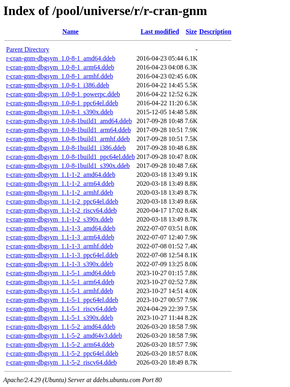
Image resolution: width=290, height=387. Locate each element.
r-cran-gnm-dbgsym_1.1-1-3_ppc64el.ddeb (62, 255)
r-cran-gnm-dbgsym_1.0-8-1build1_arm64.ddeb (68, 129)
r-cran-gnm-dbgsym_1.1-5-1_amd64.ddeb (60, 273)
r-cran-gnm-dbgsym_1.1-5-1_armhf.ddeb (59, 290)
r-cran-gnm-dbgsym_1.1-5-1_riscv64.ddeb (61, 308)
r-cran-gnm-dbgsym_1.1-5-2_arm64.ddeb (60, 344)
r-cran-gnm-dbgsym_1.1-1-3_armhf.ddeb (59, 246)
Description (215, 31)
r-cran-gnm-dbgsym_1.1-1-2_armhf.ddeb (59, 192)
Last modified (160, 31)
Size (191, 31)
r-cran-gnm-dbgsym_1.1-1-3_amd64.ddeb (60, 228)
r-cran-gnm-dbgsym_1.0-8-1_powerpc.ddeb (63, 94)
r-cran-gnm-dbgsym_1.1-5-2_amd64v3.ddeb (64, 335)
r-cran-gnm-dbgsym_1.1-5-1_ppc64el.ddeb (62, 299)
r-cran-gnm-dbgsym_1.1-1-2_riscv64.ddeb (61, 210)
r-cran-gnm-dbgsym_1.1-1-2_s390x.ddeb (59, 219)
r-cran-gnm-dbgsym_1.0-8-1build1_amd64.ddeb (69, 120)
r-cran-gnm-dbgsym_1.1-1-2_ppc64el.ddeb (62, 201)
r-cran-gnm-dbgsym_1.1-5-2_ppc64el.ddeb (62, 353)
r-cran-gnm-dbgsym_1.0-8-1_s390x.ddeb (59, 112)
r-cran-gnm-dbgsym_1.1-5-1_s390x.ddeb (59, 317)
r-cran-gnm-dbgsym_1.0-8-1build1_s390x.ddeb (68, 165)
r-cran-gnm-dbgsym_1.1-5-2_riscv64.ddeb (61, 362)
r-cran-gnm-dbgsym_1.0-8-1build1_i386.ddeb (66, 147)
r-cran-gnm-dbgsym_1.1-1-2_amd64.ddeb (60, 174)
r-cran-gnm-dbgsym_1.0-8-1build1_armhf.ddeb (68, 138)
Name (70, 31)
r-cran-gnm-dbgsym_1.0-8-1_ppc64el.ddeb (62, 103)
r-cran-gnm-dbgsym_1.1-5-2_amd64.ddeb (60, 326)
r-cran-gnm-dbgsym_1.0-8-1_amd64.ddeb (60, 58)
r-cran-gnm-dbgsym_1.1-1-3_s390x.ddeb (59, 264)
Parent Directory (27, 49)
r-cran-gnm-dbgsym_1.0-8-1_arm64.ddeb (60, 67)
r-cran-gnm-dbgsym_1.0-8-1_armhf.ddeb (59, 76)
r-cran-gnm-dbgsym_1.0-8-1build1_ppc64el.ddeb (70, 156)
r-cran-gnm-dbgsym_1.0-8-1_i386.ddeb (57, 85)
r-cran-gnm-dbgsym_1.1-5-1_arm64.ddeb (60, 281)
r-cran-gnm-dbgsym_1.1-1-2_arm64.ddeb (60, 183)
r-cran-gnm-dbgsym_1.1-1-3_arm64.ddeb (60, 237)
